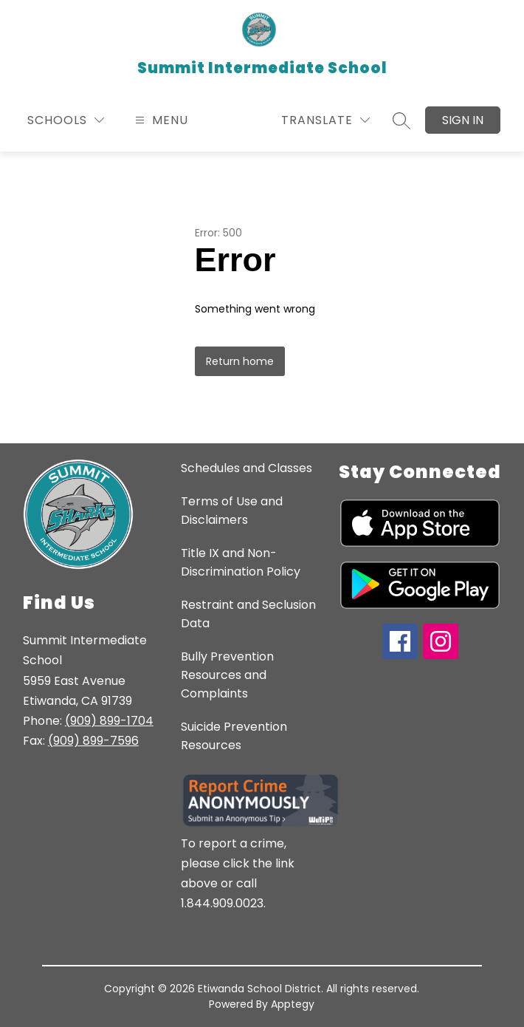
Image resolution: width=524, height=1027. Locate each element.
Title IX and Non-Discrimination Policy (240, 562)
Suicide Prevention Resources (234, 736)
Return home (240, 361)
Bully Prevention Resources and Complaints (227, 675)
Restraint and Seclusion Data (248, 614)
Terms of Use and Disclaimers (232, 510)
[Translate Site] (325, 120)
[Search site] (401, 120)
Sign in (462, 120)
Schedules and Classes (246, 468)
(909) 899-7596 (93, 740)
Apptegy (292, 1004)
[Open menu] (159, 120)
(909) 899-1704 (109, 720)
